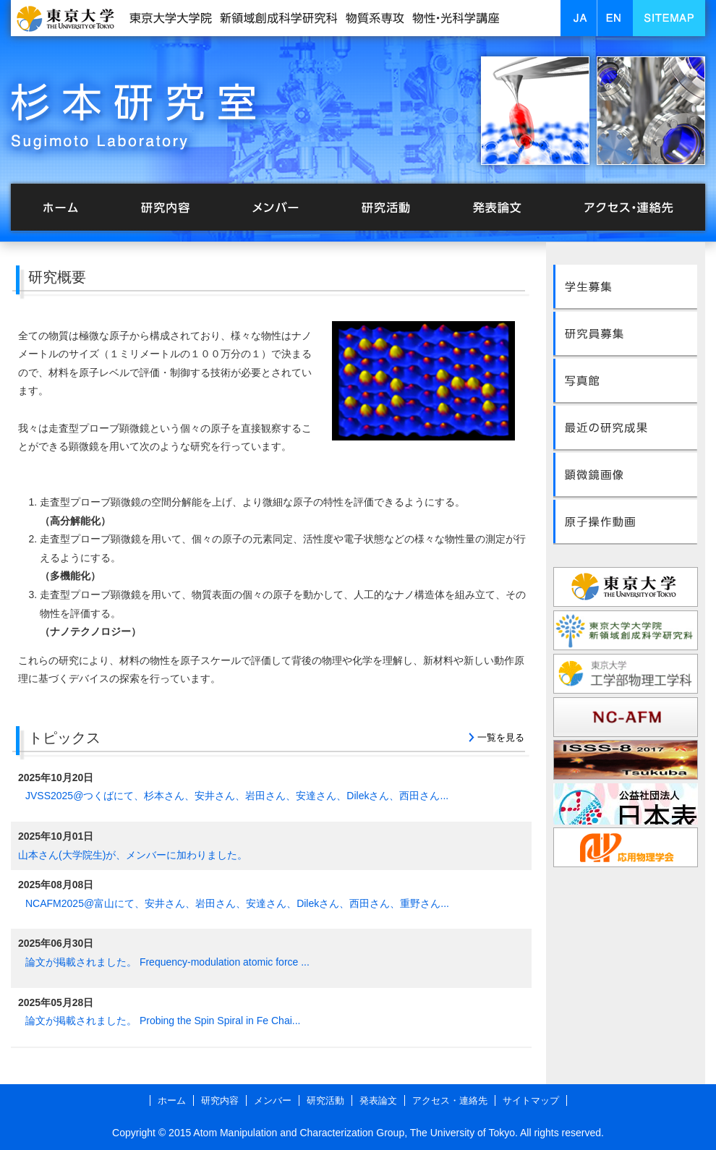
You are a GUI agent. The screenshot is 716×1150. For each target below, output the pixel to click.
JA (589, 18)
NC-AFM (625, 717)
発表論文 (488, 208)
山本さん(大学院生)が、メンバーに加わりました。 (132, 855)
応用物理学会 (625, 847)
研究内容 (170, 208)
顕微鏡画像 (625, 471)
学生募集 (625, 285)
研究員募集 (625, 332)
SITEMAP (680, 18)
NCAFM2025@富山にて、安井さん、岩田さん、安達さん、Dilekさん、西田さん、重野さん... (237, 903)
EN (626, 18)
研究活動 (379, 208)
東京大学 (625, 587)
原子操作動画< (625, 517)
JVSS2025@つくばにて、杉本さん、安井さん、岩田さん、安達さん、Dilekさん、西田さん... (236, 795)
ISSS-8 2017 (625, 760)
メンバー (278, 208)
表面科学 (625, 804)
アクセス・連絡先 (625, 208)
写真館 (625, 378)
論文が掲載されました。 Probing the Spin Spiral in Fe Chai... (162, 1020)
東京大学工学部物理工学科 (625, 673)
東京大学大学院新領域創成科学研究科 (625, 630)
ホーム (61, 208)
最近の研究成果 (625, 424)
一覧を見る (500, 737)
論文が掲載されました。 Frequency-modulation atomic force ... (167, 962)
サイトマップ (531, 1100)
